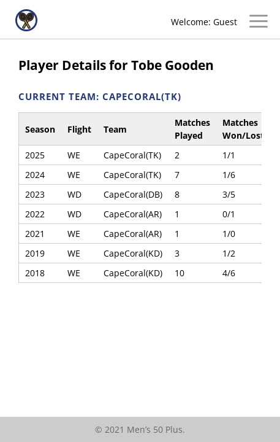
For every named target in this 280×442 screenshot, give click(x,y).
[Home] (26, 28)
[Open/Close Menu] (258, 23)
